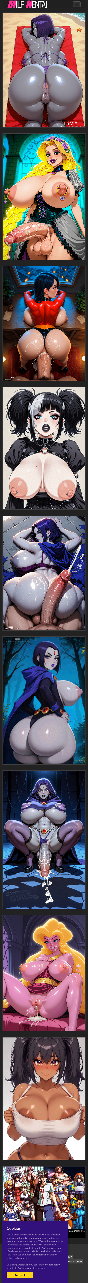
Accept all (19, 1274)
